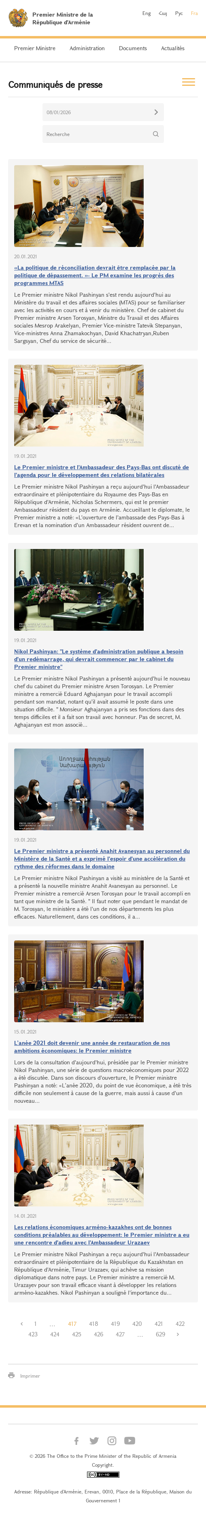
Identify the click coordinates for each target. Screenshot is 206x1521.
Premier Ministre (34, 48)
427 (120, 1334)
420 (137, 1323)
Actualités (173, 48)
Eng (146, 13)
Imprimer (30, 1375)
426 (98, 1334)
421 (159, 1323)
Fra (194, 13)
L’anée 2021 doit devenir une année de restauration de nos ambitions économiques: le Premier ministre (92, 1046)
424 (54, 1334)
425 (76, 1334)
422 (180, 1323)
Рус (179, 13)
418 (93, 1323)
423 (33, 1334)
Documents (133, 48)
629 (160, 1334)
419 (115, 1323)
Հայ (163, 13)
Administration (87, 48)
